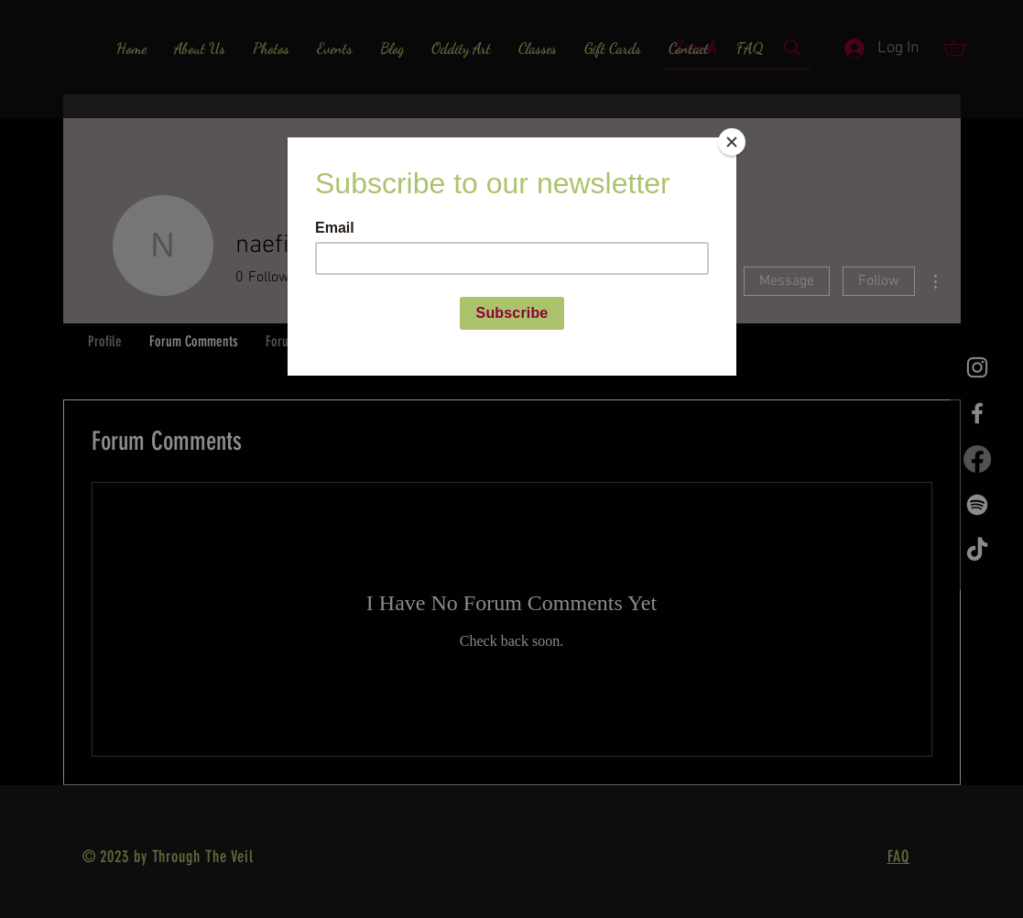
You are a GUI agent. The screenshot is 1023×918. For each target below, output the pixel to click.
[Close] (731, 142)
